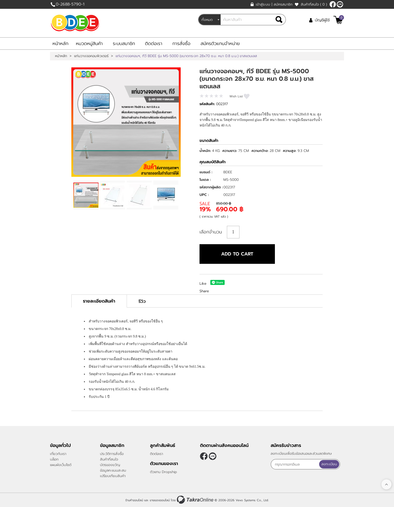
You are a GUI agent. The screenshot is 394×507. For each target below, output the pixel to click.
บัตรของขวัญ (110, 465)
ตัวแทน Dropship (163, 472)
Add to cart (237, 254)
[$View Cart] (338, 20)
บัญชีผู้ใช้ (322, 20)
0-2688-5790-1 (70, 4)
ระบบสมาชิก (124, 43)
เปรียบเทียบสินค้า (113, 476)
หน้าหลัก (60, 43)
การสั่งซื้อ (181, 43)
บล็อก (54, 459)
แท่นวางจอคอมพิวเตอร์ (91, 56)
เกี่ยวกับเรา (58, 453)
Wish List (236, 96)
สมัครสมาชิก (283, 4)
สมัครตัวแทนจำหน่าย (220, 43)
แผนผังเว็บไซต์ (60, 465)
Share (204, 291)
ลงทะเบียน (329, 464)
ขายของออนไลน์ (160, 500)
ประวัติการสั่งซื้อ (112, 453)
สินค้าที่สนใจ (314, 4)
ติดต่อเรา (153, 43)
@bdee (340, 4)
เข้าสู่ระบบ (263, 4)
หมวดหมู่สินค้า (89, 43)
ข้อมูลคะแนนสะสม (113, 470)
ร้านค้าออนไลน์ (134, 500)
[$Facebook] (332, 4)
